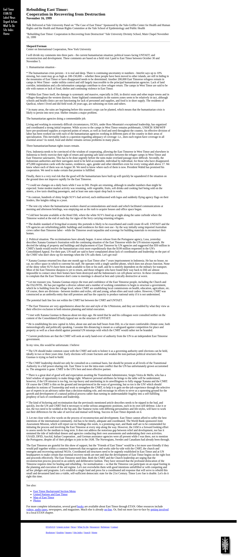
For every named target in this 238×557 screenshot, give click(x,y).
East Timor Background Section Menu (54, 491)
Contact (114, 527)
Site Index (78, 532)
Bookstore (50, 532)
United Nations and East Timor (50, 494)
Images (68, 532)
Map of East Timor (43, 497)
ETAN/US (50, 527)
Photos (37, 500)
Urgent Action (63, 527)
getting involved (159, 509)
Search (87, 532)
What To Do (83, 527)
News (73, 527)
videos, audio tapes (36, 509)
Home (94, 532)
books (80, 506)
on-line (108, 509)
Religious (105, 527)
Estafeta (60, 532)
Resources (94, 527)
